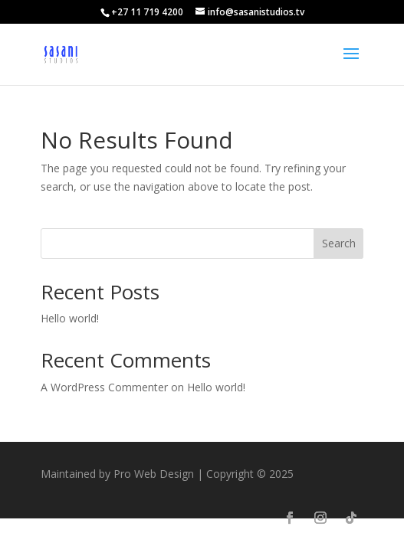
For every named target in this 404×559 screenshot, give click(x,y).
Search (339, 243)
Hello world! (70, 318)
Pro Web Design (153, 473)
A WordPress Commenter (104, 387)
